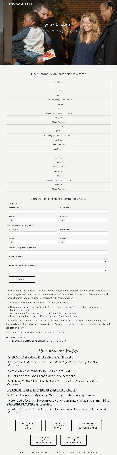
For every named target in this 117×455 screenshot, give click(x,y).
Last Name (65, 208)
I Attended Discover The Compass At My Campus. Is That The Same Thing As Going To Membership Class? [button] (58, 402)
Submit (22, 279)
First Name (14, 208)
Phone (64, 216)
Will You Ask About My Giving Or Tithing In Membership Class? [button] (50, 395)
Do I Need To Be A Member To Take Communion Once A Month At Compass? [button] (53, 383)
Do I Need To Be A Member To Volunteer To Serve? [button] (42, 389)
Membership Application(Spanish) (58, 425)
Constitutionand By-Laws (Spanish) (73, 440)
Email (12, 216)
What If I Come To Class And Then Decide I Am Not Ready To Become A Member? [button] (56, 410)
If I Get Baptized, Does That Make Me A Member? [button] (41, 376)
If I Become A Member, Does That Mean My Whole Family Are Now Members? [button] (53, 363)
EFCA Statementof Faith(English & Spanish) (88, 425)
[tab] (58, 363)
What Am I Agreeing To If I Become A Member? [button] (40, 356)
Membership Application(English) (28, 425)
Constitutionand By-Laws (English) (43, 440)
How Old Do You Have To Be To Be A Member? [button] (39, 370)
